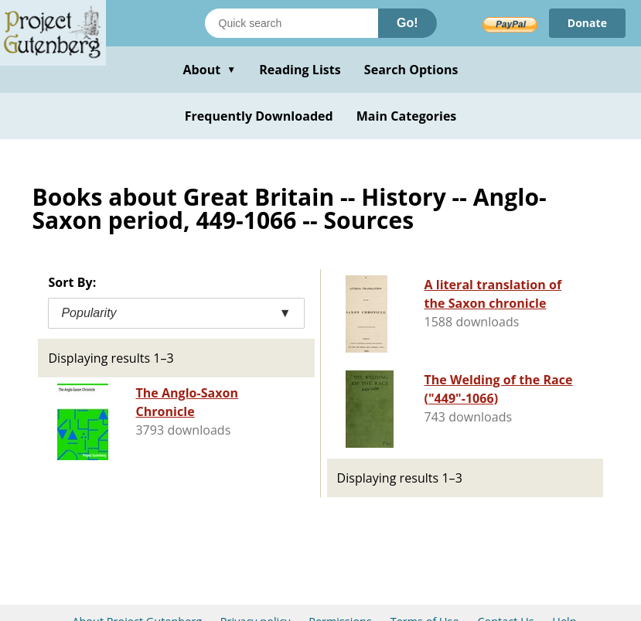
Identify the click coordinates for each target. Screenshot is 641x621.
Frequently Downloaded (259, 116)
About (209, 69)
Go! (407, 22)
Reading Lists (300, 69)
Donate (587, 22)
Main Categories (406, 116)
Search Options (411, 69)
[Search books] (291, 23)
